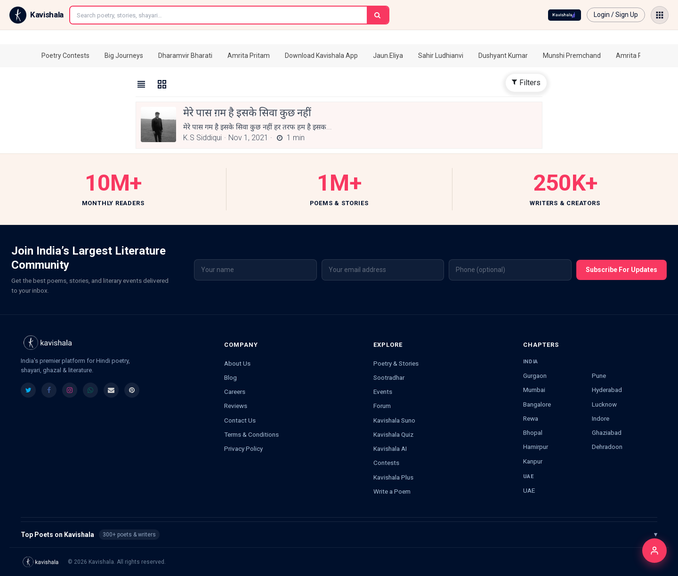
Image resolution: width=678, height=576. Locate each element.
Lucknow (604, 404)
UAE (529, 490)
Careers (234, 391)
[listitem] (28, 390)
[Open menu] (660, 15)
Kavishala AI (390, 448)
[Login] (654, 550)
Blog (230, 377)
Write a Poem (392, 491)
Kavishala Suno (394, 420)
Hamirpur (535, 446)
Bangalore (537, 404)
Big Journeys (124, 55)
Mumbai (534, 389)
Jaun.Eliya (388, 55)
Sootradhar (388, 377)
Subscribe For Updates (621, 269)
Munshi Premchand (572, 55)
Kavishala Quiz (393, 434)
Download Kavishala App (321, 55)
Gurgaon (535, 375)
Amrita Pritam (248, 55)
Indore (600, 418)
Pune (599, 375)
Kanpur (532, 461)
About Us (237, 363)
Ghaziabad (607, 432)
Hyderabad (607, 389)
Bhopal (532, 432)
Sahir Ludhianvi (440, 55)
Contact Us (240, 420)
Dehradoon (607, 446)
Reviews (235, 405)
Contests (386, 462)
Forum (382, 405)
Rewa (530, 418)
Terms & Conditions (251, 434)
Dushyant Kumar (503, 55)
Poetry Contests (65, 55)
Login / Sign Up (616, 14)
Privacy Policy (243, 448)
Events (382, 391)
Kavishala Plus (393, 477)
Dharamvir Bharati (185, 55)
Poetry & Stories (396, 363)
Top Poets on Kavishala (339, 534)
